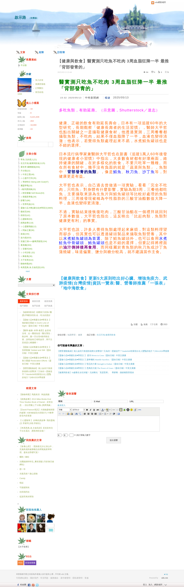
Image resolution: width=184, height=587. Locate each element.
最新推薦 (48, 301)
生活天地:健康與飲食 (106, 335)
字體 (60, 410)
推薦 (146, 324)
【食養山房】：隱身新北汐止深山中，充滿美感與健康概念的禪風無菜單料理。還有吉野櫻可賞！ (37, 449)
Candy (22, 478)
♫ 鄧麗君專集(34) (28, 197)
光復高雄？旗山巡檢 (29, 473)
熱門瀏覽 (24, 306)
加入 (151, 584)
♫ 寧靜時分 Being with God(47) (34, 182)
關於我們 (34, 578)
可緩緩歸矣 (25, 487)
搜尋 (50, 144)
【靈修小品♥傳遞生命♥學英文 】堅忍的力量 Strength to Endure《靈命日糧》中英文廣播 (95, 364)
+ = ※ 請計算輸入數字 (73, 435)
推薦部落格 (40, 84)
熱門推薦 (48, 306)
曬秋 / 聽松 (24, 457)
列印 (165, 324)
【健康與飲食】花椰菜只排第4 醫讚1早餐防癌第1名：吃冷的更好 (37, 313)
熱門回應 (36, 306)
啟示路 (20, 17)
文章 (22, 52)
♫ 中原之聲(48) (27, 174)
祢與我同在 (25, 492)
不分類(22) (25, 171)
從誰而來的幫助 (27, 496)
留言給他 (39, 92)
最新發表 (24, 301)
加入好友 (39, 80)
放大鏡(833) (26, 237)
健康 (80, 335)
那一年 (23, 469)
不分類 (24, 65)
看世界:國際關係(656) (30, 167)
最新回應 (36, 301)
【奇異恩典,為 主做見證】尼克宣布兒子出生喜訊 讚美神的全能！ (36, 429)
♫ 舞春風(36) (26, 256)
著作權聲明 (65, 578)
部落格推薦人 (34, 509)
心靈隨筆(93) (26, 219)
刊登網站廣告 (22, 578)
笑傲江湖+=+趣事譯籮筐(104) (34, 241)
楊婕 (107, 97)
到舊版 (34, 18)
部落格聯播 (30, 563)
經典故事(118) (27, 223)
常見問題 (44, 578)
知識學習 (72, 335)
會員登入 (61, 405)
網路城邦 (158, 584)
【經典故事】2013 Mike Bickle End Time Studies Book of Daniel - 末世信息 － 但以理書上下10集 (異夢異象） (36, 402)
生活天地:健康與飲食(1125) (33, 163)
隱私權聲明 (77, 578)
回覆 (136, 324)
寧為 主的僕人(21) (29, 159)
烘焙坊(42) (25, 215)
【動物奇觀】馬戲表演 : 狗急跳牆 (34, 394)
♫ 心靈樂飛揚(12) (28, 226)
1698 (20, 94)
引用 (155, 324)
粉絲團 (23, 584)
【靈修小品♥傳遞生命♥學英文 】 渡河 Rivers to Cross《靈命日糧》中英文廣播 (91, 355)
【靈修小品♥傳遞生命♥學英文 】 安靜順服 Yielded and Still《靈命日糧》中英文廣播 (36, 350)
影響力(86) (25, 200)
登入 (145, 584)
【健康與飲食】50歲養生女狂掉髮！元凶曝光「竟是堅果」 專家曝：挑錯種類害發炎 (95, 372)
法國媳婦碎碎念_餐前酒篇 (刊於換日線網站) (37, 463)
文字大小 (75, 410)
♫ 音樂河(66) (26, 249)
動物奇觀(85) (26, 264)
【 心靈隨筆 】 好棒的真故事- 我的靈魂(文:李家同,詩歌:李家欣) (37, 422)
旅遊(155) (25, 234)
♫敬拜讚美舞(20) (28, 189)
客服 (87, 578)
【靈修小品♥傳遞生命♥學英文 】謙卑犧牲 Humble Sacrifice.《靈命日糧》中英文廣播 (94, 359)
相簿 (41, 52)
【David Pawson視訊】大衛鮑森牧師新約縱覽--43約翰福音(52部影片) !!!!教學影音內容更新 (37, 412)
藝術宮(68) (25, 211)
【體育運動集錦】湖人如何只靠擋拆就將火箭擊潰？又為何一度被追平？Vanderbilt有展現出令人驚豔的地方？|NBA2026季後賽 (113, 351)
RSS (20, 563)
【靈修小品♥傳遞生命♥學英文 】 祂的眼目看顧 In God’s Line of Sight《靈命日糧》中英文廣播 (36, 323)
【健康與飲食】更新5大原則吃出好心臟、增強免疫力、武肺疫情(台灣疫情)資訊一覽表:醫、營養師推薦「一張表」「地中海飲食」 (113, 283)
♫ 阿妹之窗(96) (27, 230)
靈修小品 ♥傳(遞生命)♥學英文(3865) (37, 208)
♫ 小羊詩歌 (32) (28, 252)
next (28, 271)
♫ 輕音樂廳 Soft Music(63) (32, 193)
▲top (166, 574)
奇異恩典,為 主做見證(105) (33, 267)
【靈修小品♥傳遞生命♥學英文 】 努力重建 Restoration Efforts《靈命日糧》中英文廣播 (36, 361)
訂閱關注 (39, 88)
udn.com (164, 578)
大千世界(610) (27, 260)
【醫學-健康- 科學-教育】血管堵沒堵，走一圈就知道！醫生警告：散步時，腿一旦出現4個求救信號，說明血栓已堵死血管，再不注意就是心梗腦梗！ (37, 336)
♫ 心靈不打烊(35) (28, 178)
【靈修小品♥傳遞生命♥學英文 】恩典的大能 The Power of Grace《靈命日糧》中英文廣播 (96, 368)
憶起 (22, 483)
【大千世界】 (24, 547)
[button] (65, 409)
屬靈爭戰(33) (26, 185)
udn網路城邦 (160, 2)
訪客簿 (61, 52)
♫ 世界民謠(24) (27, 204)
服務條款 (54, 578)
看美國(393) (26, 245)
